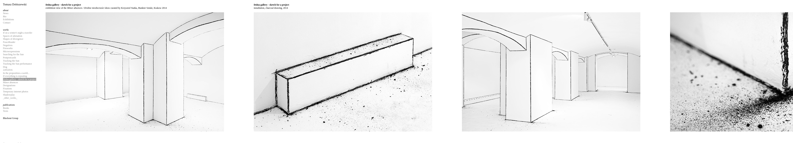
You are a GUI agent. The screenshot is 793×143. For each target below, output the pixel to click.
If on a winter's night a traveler (17, 32)
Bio (4, 16)
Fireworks (8, 48)
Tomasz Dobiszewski (15, 4)
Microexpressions (11, 51)
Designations (9, 85)
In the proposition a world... (16, 73)
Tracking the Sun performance (17, 63)
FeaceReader (9, 42)
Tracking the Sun (11, 60)
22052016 (7, 70)
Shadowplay (9, 94)
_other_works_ (10, 98)
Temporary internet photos (15, 91)
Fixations (7, 88)
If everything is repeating (15, 76)
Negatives (7, 45)
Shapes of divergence (13, 39)
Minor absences (10, 82)
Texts (5, 111)
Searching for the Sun (13, 54)
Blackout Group (10, 118)
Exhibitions (8, 19)
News (5, 13)
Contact (6, 22)
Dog (5, 67)
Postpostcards (9, 57)
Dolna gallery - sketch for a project (19, 79)
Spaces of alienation (12, 36)
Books (6, 108)
